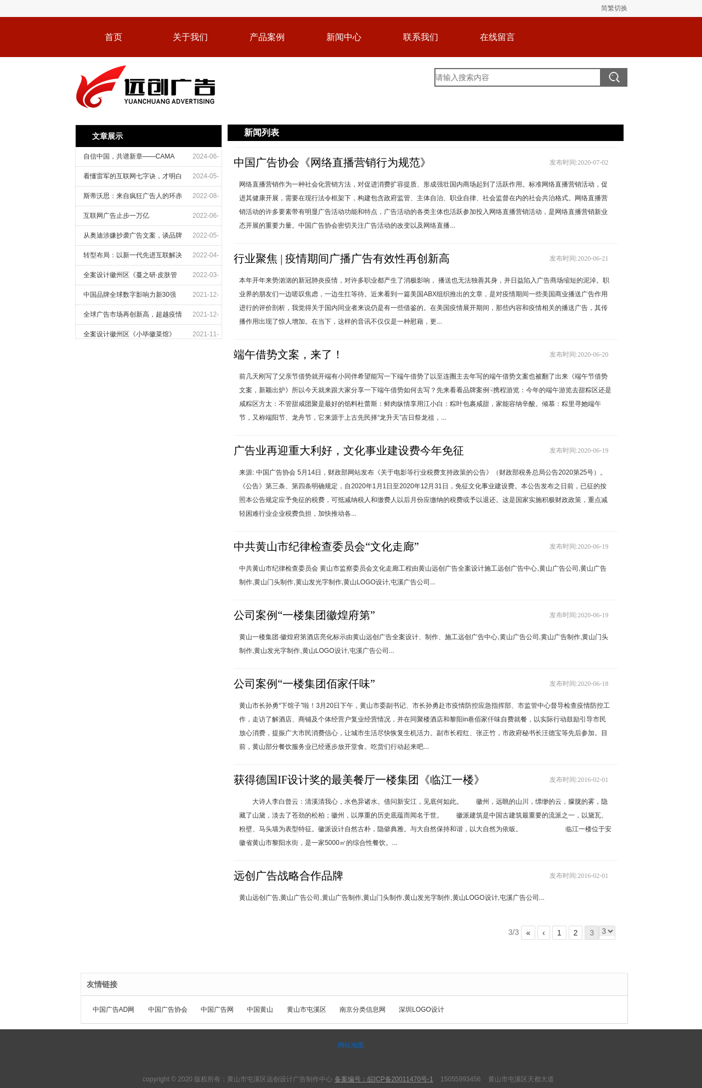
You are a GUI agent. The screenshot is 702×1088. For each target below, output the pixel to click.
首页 (113, 37)
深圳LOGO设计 (421, 1009)
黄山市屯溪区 (306, 1009)
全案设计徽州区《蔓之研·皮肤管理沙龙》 (130, 278)
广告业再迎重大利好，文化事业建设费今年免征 (349, 450)
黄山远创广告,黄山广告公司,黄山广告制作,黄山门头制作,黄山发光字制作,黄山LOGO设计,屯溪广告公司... (392, 897)
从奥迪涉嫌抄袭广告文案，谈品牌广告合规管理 (132, 238)
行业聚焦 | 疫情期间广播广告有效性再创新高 (342, 258)
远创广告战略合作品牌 (288, 876)
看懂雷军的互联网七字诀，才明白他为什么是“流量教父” (132, 179)
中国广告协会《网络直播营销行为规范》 (332, 162)
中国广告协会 (168, 1009)
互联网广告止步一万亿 (116, 215)
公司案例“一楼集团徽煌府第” (304, 615)
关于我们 (190, 37)
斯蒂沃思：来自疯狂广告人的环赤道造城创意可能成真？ (132, 199)
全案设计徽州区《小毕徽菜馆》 (129, 334)
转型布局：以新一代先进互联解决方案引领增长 (132, 258)
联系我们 (420, 37)
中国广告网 (217, 1009)
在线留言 (497, 37)
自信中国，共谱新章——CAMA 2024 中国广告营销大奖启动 (129, 159)
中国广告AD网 (114, 1009)
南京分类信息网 (362, 1009)
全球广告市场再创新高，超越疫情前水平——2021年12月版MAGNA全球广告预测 (132, 317)
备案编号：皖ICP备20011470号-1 (384, 1079)
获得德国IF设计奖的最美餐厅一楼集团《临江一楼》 (359, 780)
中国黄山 (260, 1009)
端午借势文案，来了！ (288, 354)
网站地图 (351, 1045)
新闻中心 (343, 37)
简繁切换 (614, 8)
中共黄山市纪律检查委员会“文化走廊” (326, 546)
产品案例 (267, 37)
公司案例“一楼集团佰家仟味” (304, 684)
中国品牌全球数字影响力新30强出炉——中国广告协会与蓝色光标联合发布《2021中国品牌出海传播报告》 (132, 298)
